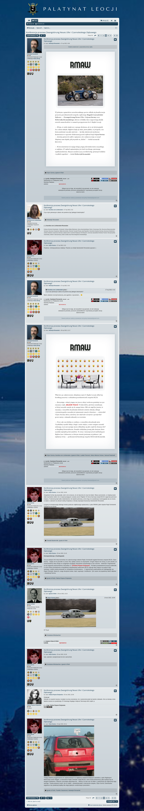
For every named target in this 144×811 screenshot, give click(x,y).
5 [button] (110, 35)
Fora (35, 20)
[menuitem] (29, 20)
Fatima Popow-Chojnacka (64, 578)
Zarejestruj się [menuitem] (115, 21)
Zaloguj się (31, 23)
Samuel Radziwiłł (109, 455)
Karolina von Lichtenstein (34, 220)
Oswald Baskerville (52, 540)
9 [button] (114, 35)
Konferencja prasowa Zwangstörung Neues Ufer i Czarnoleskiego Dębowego (61, 32)
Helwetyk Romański (32, 54)
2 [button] (103, 35)
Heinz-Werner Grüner (97, 455)
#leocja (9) (104, 20)
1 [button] (99, 798)
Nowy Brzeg (36, 58)
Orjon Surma (51, 172)
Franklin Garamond (62, 790)
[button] (95, 35)
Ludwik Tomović (85, 455)
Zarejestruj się (40, 23)
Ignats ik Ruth (59, 172)
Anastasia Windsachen (54, 635)
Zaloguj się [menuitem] (112, 21)
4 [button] (108, 35)
